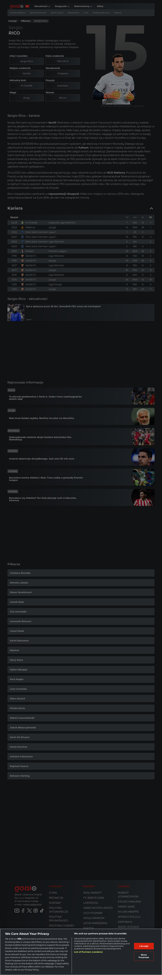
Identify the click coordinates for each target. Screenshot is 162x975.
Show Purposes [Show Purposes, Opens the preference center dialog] (144, 956)
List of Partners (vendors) (88, 952)
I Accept (143, 946)
